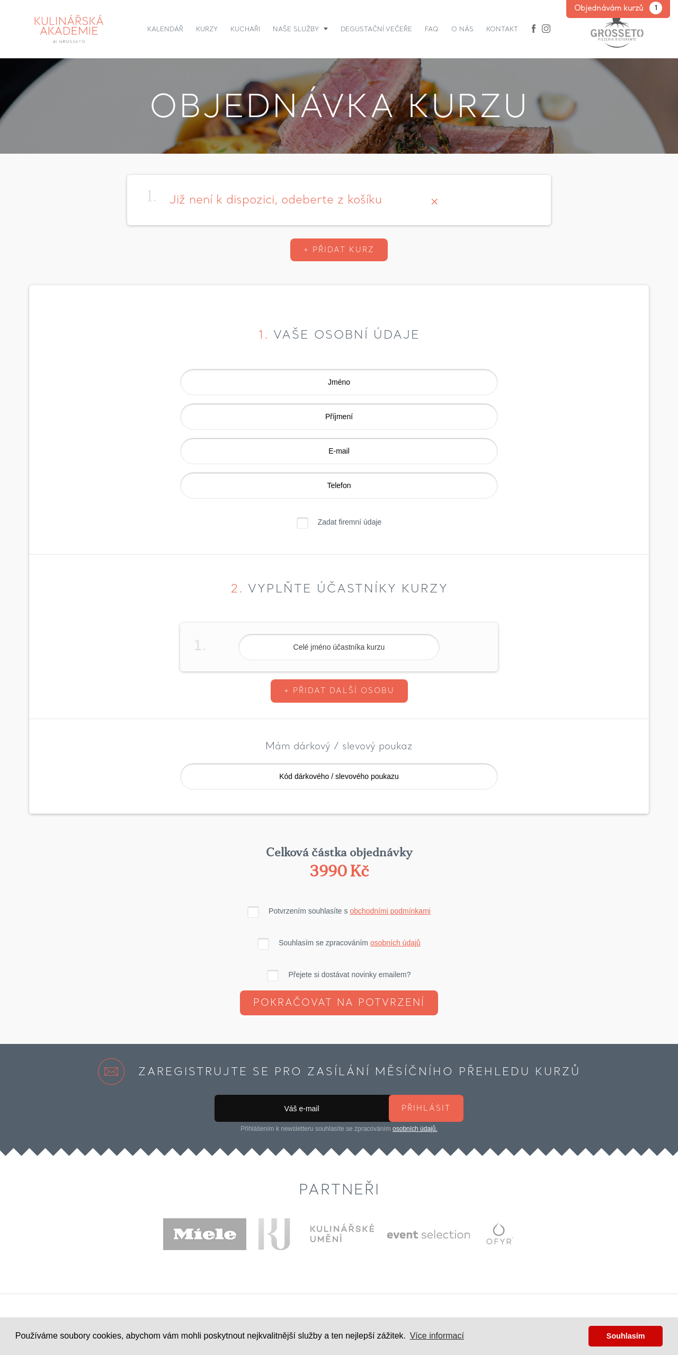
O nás (462, 29)
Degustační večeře (376, 29)
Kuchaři (245, 29)
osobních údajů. (415, 1128)
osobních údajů (395, 942)
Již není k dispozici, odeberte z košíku (276, 199)
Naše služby (296, 29)
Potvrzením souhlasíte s (350, 911)
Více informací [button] (437, 1335)
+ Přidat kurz (339, 249)
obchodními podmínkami (390, 911)
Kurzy (207, 29)
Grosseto (617, 29)
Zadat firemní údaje (350, 522)
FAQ (432, 29)
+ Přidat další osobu (339, 690)
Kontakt (502, 29)
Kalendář (165, 29)
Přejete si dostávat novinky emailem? (349, 974)
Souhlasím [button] (625, 1336)
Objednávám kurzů (618, 8)
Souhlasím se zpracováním (350, 942)
